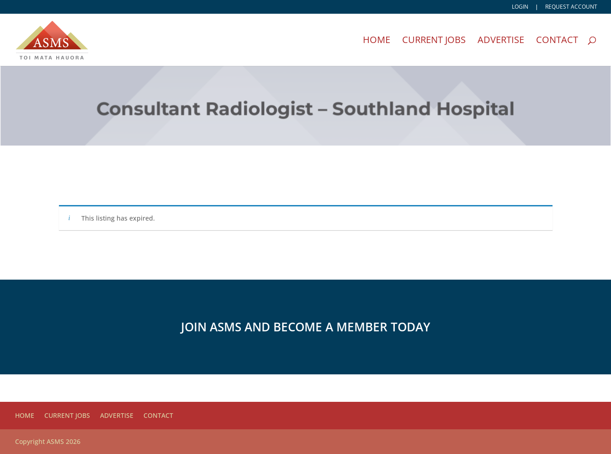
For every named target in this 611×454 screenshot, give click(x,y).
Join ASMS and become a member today (305, 327)
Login (520, 7)
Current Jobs (434, 41)
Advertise (501, 41)
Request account (571, 7)
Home (376, 41)
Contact (557, 41)
